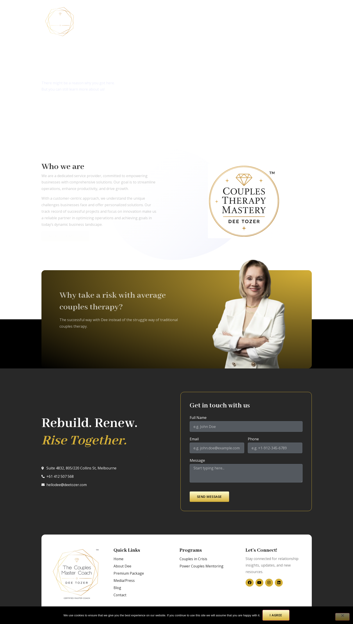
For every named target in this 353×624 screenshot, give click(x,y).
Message (197, 461)
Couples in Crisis (98, 21)
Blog (171, 21)
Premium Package (129, 573)
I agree (276, 615)
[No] (342, 617)
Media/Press (149, 21)
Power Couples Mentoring (202, 566)
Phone (253, 439)
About (126, 21)
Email (194, 439)
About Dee (123, 566)
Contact (190, 21)
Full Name (198, 418)
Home (119, 558)
